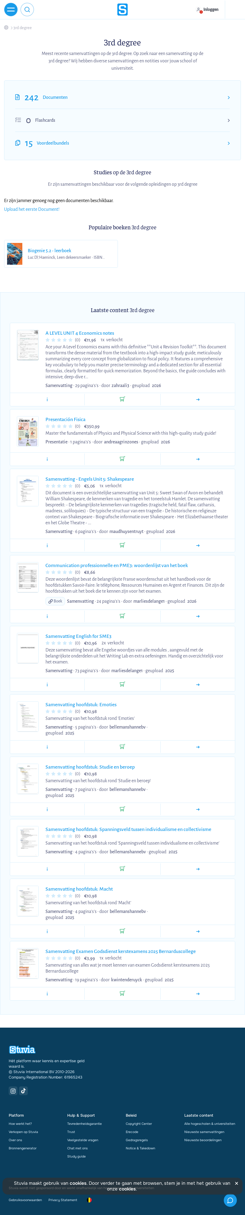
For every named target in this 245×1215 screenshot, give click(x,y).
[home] (122, 9)
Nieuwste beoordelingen (203, 1140)
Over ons (15, 1140)
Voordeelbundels (53, 143)
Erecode (132, 1132)
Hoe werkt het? (20, 1124)
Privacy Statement (62, 1200)
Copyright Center (139, 1124)
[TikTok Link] (23, 1090)
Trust (71, 1132)
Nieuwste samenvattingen (204, 1132)
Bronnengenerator (22, 1148)
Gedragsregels (137, 1140)
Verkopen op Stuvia (23, 1132)
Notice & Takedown (140, 1148)
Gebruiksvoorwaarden (25, 1200)
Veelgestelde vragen (82, 1140)
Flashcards (45, 120)
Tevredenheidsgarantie (84, 1124)
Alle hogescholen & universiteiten (209, 1124)
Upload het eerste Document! (32, 209)
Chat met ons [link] (77, 1148)
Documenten (55, 97)
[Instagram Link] (13, 1090)
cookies (78, 1183)
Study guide (76, 1156)
